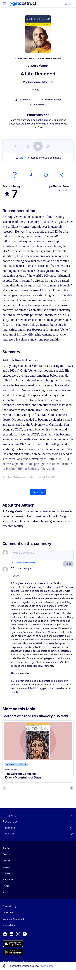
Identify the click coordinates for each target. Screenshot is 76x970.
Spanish (6, 860)
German (6, 854)
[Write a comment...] (42, 555)
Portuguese (8, 879)
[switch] (38, 146)
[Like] (15, 174)
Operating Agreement (13, 919)
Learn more (46, 965)
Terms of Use (8, 912)
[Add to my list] (46, 175)
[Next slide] (72, 788)
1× (16, 146)
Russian (6, 867)
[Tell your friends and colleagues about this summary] (61, 175)
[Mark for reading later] (30, 175)
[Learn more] (21, 185)
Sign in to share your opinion (23, 563)
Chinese (6, 873)
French (5, 886)
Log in (22, 157)
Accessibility (8, 925)
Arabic (5, 892)
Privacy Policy (9, 906)
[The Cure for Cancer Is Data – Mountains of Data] (38, 741)
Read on (38, 492)
